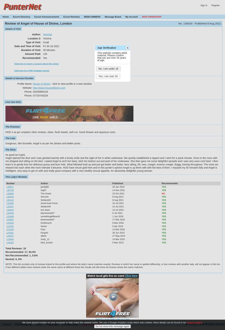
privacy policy (194, 323)
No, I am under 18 (108, 68)
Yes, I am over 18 (107, 76)
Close (127, 47)
